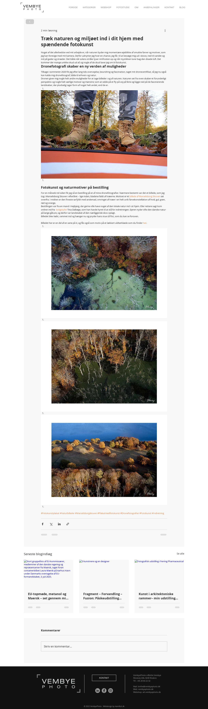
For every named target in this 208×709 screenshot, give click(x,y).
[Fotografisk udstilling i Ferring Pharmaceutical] (159, 574)
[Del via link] (67, 524)
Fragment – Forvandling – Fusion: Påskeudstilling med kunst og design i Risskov (102, 596)
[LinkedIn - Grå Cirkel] (97, 690)
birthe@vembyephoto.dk (149, 686)
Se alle (180, 553)
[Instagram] (110, 690)
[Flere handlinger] (165, 30)
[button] (169, 7)
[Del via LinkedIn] (59, 524)
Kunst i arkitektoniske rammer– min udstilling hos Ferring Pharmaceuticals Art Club (158, 596)
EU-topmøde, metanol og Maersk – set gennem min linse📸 (48, 596)
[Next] (30, 21)
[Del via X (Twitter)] (51, 524)
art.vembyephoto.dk (152, 692)
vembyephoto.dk (145, 689)
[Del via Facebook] (42, 524)
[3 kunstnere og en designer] (104, 574)
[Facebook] (104, 690)
